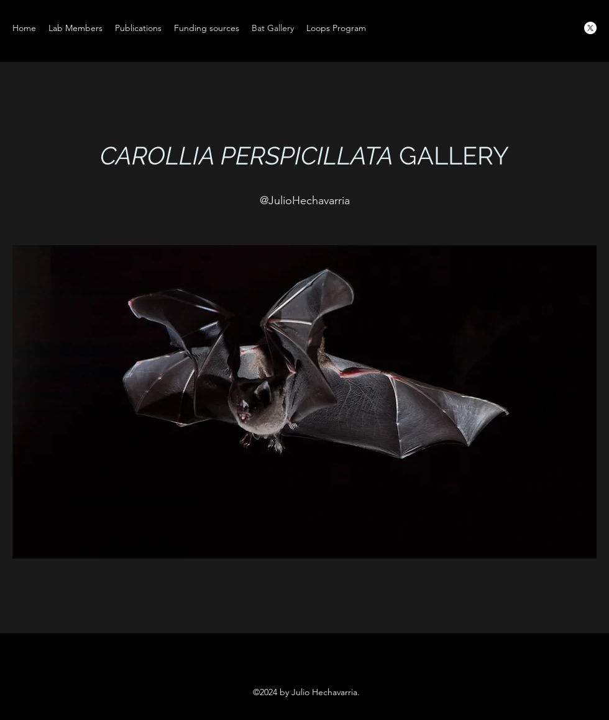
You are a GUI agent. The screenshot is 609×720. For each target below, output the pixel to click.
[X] (590, 28)
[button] (304, 402)
